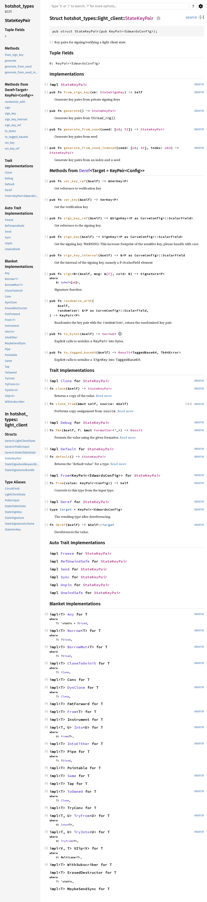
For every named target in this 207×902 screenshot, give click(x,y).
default (63, 457)
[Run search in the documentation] (119, 6)
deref (61, 525)
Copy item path (158, 18)
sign (68, 274)
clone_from (66, 404)
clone (61, 388)
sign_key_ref (76, 218)
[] (202, 17)
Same (71, 775)
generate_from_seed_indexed (90, 148)
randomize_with (78, 301)
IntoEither (78, 743)
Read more (104, 395)
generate (72, 111)
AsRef (65, 282)
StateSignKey (112, 92)
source (191, 17)
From (65, 475)
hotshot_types (79, 18)
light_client (110, 18)
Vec (105, 334)
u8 (118, 129)
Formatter (103, 430)
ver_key (71, 200)
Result (124, 352)
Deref (84, 170)
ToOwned (75, 791)
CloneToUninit (81, 663)
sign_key (72, 237)
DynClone (76, 687)
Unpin (66, 585)
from (60, 483)
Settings (200, 6)
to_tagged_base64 (80, 352)
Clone (66, 381)
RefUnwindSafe (75, 561)
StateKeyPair (139, 18)
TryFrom (82, 815)
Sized (83, 623)
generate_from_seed (82, 129)
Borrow (74, 630)
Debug (66, 422)
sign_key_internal (81, 255)
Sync (65, 577)
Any (70, 614)
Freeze (67, 553)
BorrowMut (77, 647)
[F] (109, 274)
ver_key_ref (75, 181)
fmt (59, 430)
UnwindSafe (72, 592)
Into (78, 727)
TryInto (82, 832)
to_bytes (72, 334)
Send (65, 569)
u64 (168, 148)
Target (66, 509)
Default (68, 449)
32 (126, 129)
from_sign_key (77, 92)
